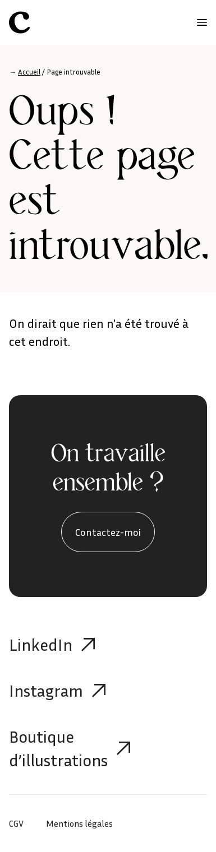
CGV (16, 823)
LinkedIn (52, 645)
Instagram (57, 690)
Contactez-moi (108, 532)
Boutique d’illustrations (69, 748)
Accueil (29, 71)
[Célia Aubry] (19, 22)
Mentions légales (79, 823)
